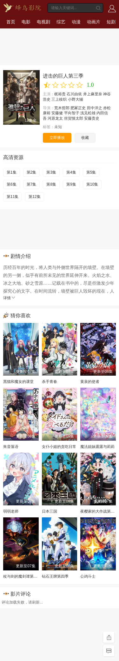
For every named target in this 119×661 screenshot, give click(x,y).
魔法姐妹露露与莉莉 (97, 446)
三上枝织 (59, 99)
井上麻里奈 (92, 94)
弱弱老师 (10, 511)
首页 (10, 21)
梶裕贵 (60, 94)
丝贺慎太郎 (73, 118)
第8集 (51, 184)
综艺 (60, 21)
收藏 (85, 137)
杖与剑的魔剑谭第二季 (22, 576)
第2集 (31, 172)
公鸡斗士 (88, 576)
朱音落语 (10, 446)
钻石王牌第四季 (55, 576)
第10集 (92, 184)
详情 (9, 298)
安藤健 (57, 113)
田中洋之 (94, 108)
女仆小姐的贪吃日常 (59, 446)
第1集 (12, 172)
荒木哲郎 (61, 108)
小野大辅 (75, 99)
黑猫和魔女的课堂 (18, 381)
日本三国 (49, 511)
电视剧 (43, 21)
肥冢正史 (78, 108)
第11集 (12, 196)
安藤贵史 (91, 118)
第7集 (31, 184)
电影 (26, 21)
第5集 (91, 172)
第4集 (71, 172)
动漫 (76, 21)
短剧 (111, 21)
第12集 (34, 196)
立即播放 (57, 137)
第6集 (12, 184)
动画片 (93, 21)
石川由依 (74, 94)
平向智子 (71, 113)
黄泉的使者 (89, 381)
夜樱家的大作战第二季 (99, 511)
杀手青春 (49, 381)
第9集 (71, 184)
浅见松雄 (88, 113)
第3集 (51, 172)
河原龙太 (55, 118)
